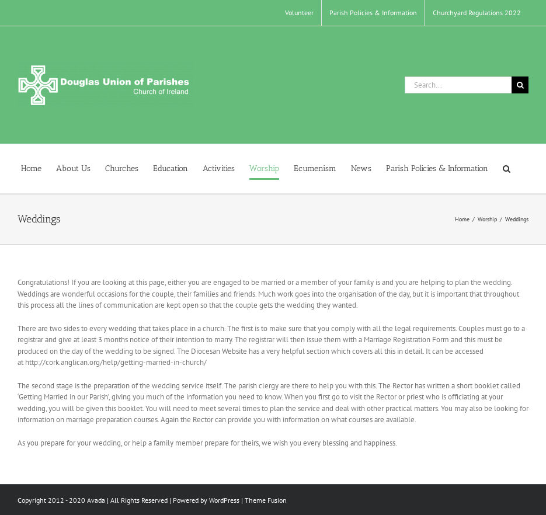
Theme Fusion (266, 500)
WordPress (224, 500)
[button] (506, 168)
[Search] (520, 84)
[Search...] (458, 84)
